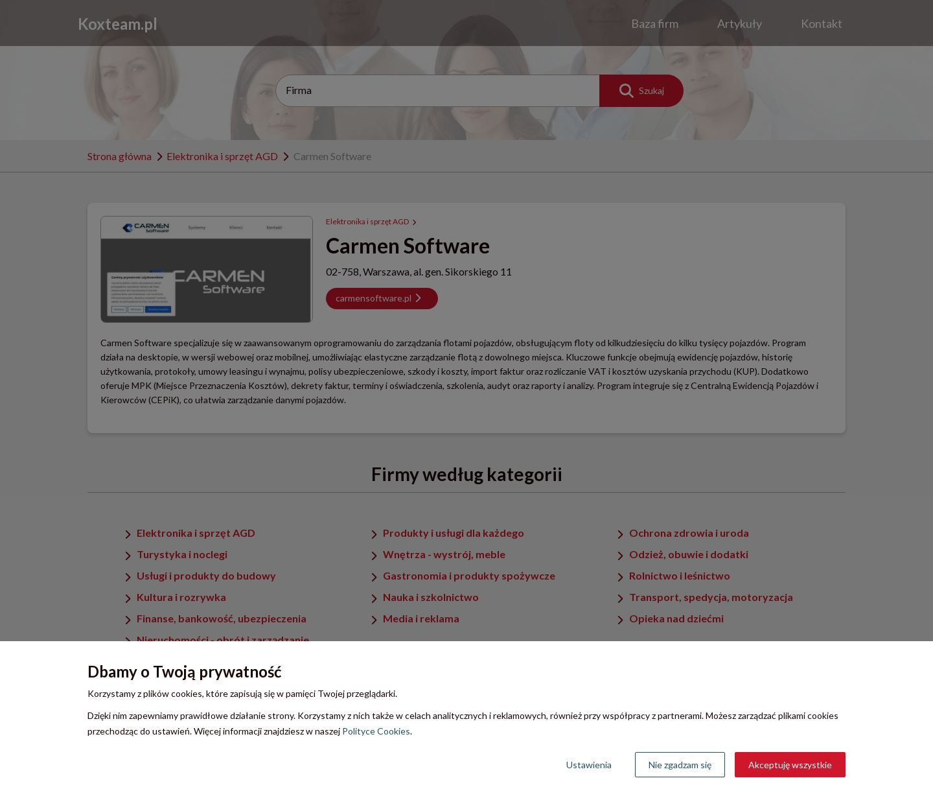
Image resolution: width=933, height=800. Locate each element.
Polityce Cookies (376, 730)
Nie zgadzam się (680, 764)
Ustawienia (589, 764)
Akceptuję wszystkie (790, 764)
